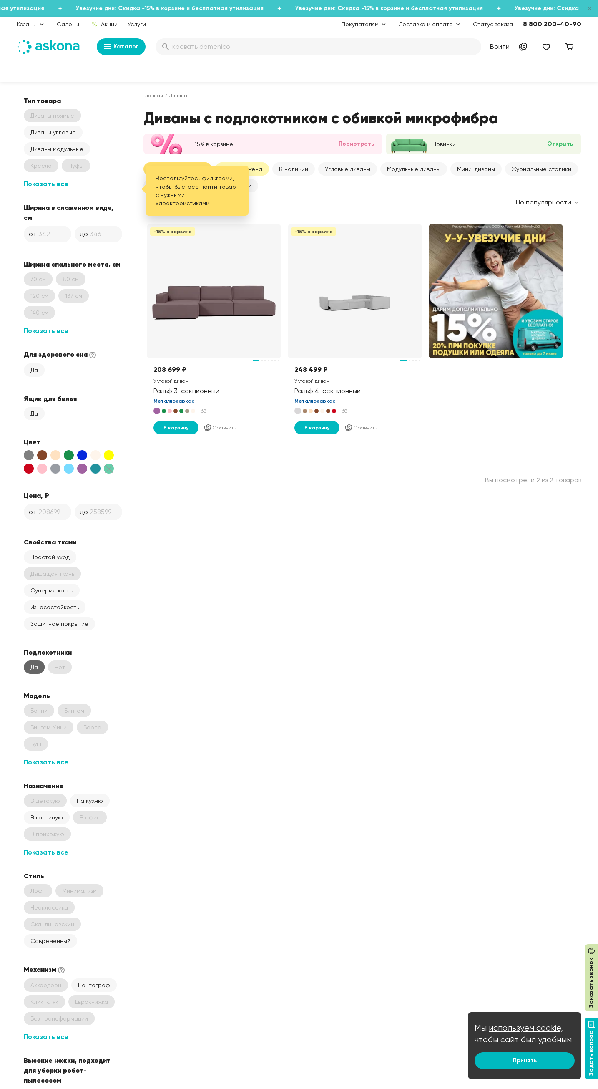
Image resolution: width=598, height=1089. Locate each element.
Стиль (34, 876)
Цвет (32, 442)
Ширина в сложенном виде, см (68, 212)
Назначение (43, 785)
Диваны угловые (53, 132)
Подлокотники (48, 652)
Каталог (121, 47)
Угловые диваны (347, 169)
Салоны (68, 24)
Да (34, 370)
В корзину (175, 428)
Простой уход (50, 557)
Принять (525, 1060)
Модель (37, 695)
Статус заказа (493, 24)
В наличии (293, 169)
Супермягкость (51, 590)
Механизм (45, 969)
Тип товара (42, 100)
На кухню (90, 800)
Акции (104, 24)
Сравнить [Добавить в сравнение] (220, 428)
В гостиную (46, 817)
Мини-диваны (476, 169)
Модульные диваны (413, 169)
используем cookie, (526, 1028)
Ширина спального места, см (72, 264)
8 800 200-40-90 (552, 24)
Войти (500, 46)
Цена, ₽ (36, 495)
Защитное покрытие (59, 623)
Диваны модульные (56, 149)
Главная (153, 95)
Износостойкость (54, 607)
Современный (50, 941)
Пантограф (94, 985)
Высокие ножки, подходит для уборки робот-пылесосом (67, 1070)
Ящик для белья (50, 398)
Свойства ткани (50, 542)
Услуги (137, 24)
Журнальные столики (541, 169)
